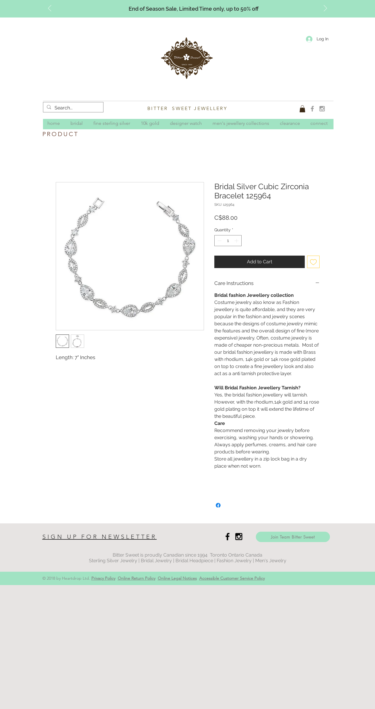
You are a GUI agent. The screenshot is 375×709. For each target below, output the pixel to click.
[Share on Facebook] (218, 505)
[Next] (325, 8)
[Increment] (237, 240)
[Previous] (49, 8)
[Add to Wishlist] (313, 262)
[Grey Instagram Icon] (322, 108)
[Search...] (73, 108)
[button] (302, 108)
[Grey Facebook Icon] (312, 108)
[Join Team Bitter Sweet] (293, 537)
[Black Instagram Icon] (239, 536)
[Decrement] (219, 240)
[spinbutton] (228, 240)
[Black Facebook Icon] (227, 536)
